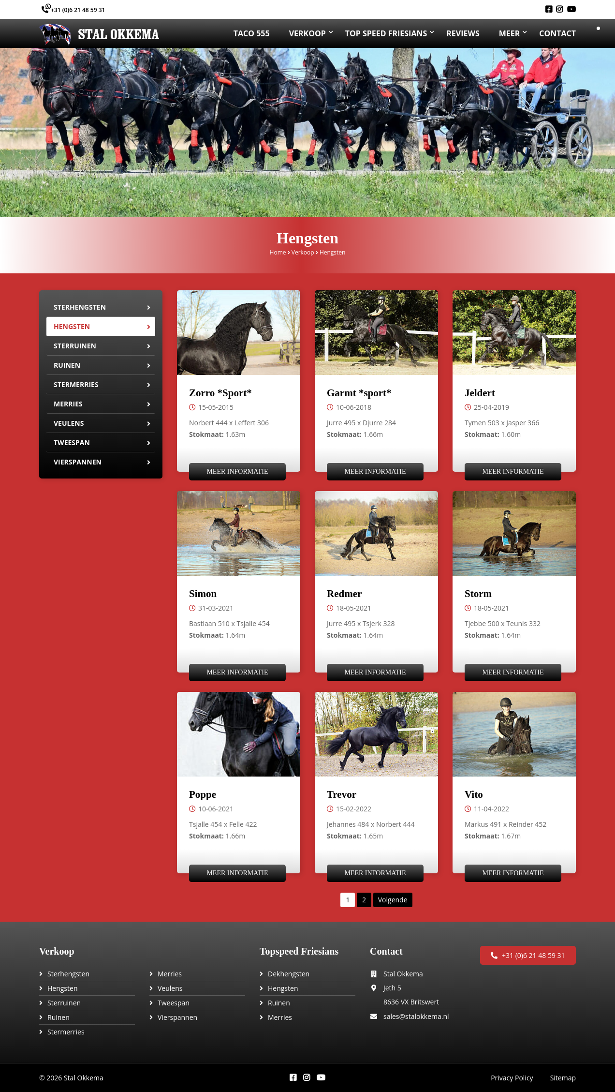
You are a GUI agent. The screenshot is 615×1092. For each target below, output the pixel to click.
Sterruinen (75, 345)
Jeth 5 (392, 987)
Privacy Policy (512, 1077)
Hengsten (72, 326)
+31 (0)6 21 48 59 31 (73, 10)
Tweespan (72, 442)
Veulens (69, 423)
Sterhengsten (80, 307)
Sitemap (563, 1077)
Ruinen (67, 365)
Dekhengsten (288, 973)
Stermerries (76, 384)
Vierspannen (78, 461)
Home (278, 252)
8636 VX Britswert (411, 1001)
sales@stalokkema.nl (416, 1016)
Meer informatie (237, 471)
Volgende (393, 899)
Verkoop (303, 252)
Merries (68, 403)
